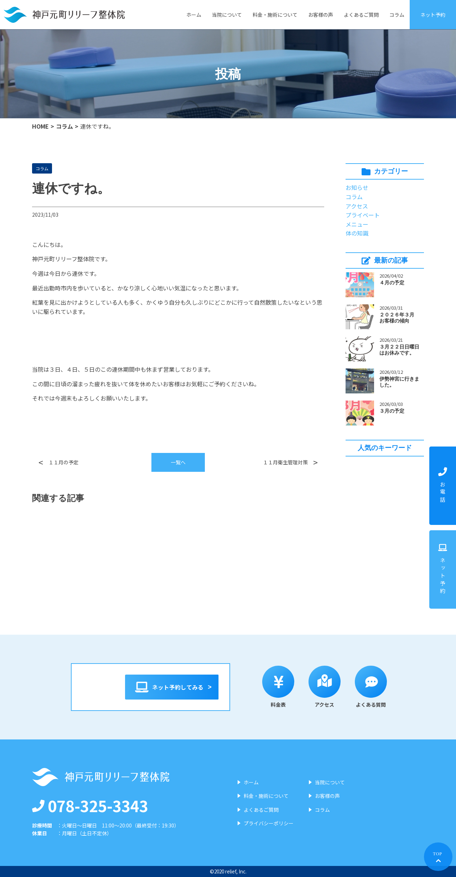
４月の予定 (391, 282)
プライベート (363, 215)
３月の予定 (391, 411)
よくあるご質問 (361, 14)
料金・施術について (275, 14)
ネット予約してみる (172, 687)
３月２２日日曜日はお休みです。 (399, 350)
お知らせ (357, 187)
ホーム (193, 14)
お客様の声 (320, 14)
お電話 (442, 485)
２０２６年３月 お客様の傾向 (399, 318)
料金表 (286, 687)
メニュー (357, 224)
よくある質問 (379, 687)
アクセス (357, 206)
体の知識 (357, 233)
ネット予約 (432, 14)
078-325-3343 (90, 805)
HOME (40, 126)
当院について (227, 14)
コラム (396, 14)
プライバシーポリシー (269, 823)
